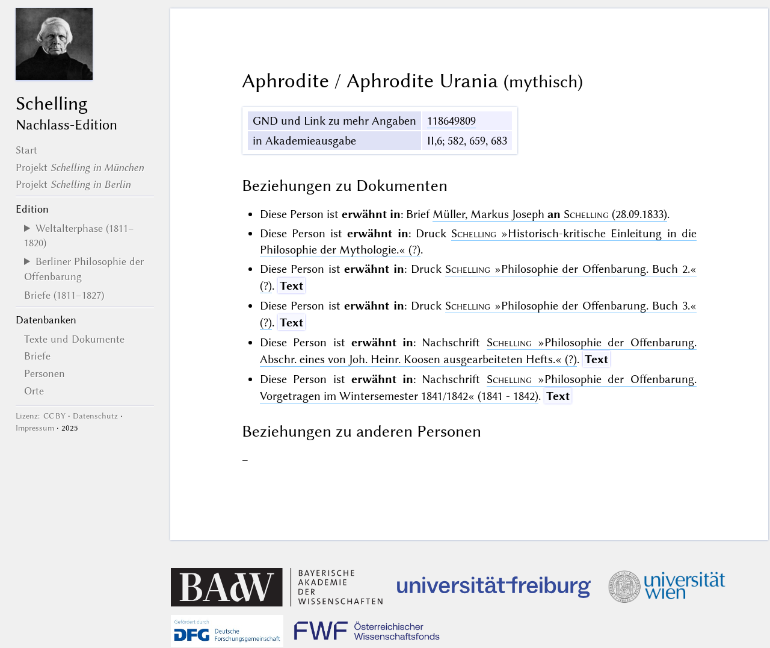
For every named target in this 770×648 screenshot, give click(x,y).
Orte (34, 391)
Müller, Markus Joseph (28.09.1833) (550, 214)
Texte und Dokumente (74, 339)
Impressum (35, 428)
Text (291, 286)
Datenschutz (95, 416)
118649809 (451, 121)
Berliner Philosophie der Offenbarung (84, 268)
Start (26, 150)
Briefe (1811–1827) (64, 295)
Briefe (37, 356)
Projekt (80, 167)
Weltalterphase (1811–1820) (79, 235)
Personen (44, 373)
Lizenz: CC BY (41, 416)
